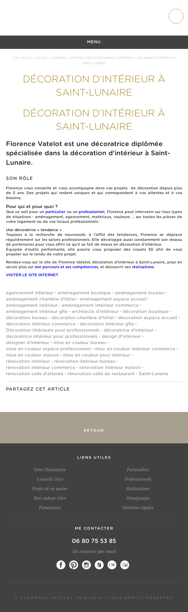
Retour (94, 431)
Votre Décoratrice (50, 469)
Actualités (59, 57)
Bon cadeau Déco (50, 498)
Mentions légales (138, 507)
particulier (55, 212)
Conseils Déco (50, 479)
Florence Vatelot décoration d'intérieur (102, 57)
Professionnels (137, 479)
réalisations (143, 267)
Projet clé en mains (50, 488)
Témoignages (138, 498)
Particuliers (138, 469)
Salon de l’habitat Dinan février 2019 (147, 428)
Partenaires (50, 507)
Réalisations (138, 488)
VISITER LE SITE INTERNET (32, 275)
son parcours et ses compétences (66, 267)
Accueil (41, 57)
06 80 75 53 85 (94, 541)
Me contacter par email (94, 551)
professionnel (92, 212)
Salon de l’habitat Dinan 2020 (41, 428)
